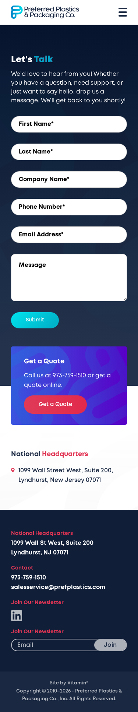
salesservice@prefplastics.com (58, 587)
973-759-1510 (28, 578)
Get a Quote (55, 404)
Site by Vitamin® (69, 683)
